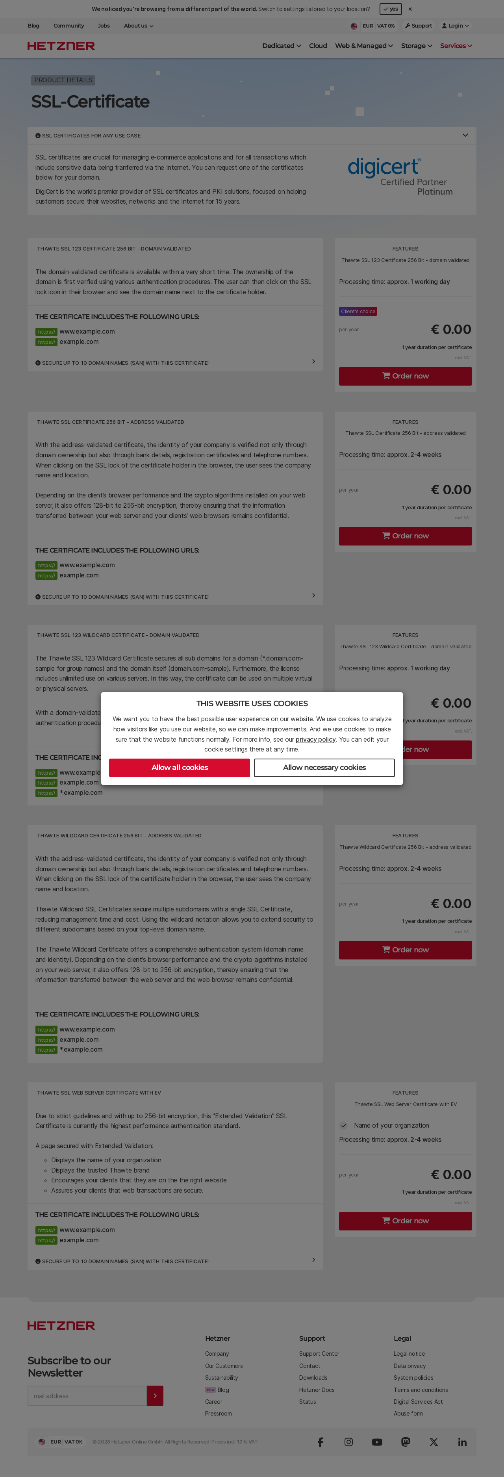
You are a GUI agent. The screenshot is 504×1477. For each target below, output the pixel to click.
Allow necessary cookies (324, 767)
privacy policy (316, 739)
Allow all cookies (180, 767)
